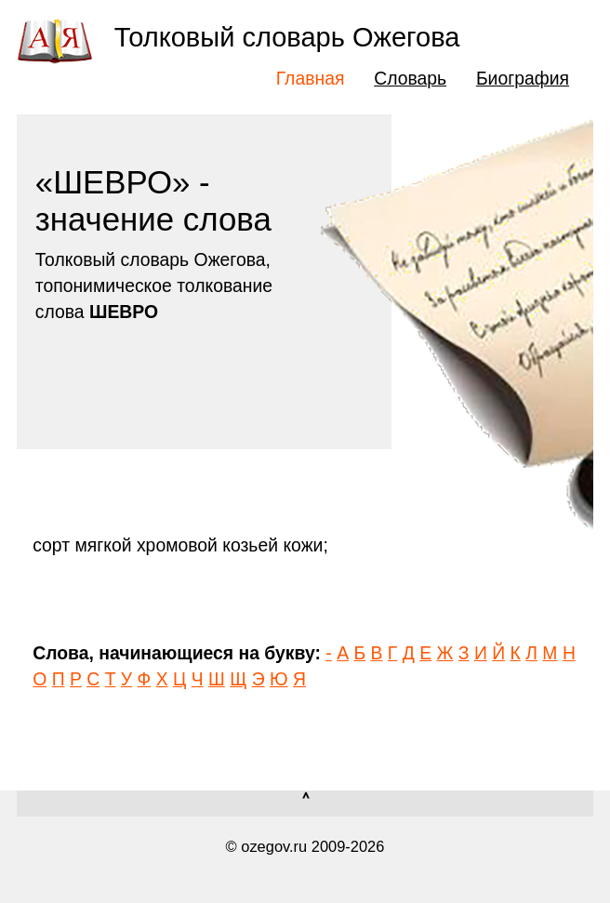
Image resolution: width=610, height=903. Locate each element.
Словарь (410, 78)
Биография (522, 78)
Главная (310, 78)
